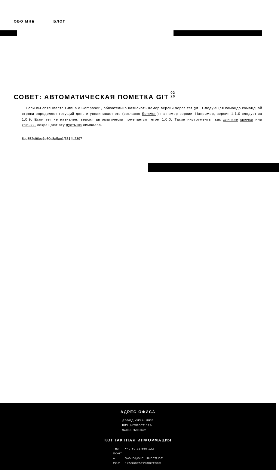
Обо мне (24, 21)
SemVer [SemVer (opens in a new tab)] (149, 113)
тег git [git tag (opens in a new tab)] (192, 108)
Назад (23, 167)
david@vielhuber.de (144, 458)
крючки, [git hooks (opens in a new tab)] (29, 125)
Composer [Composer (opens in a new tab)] (90, 108)
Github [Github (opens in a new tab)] (71, 108)
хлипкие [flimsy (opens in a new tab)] (230, 119)
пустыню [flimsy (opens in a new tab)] (74, 125)
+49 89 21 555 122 (139, 448)
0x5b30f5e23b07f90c (143, 463)
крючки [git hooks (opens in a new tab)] (246, 119)
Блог (60, 21)
